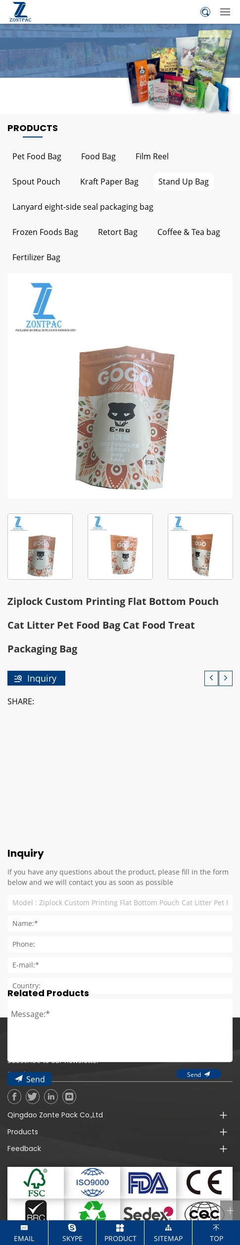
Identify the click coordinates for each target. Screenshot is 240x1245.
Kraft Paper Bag (109, 181)
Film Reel (152, 156)
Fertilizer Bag (36, 257)
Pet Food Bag (36, 156)
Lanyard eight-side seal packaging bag (82, 206)
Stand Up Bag (183, 181)
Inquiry (41, 678)
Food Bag (98, 156)
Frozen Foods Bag (45, 232)
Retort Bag (118, 232)
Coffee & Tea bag (188, 232)
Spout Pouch (36, 181)
